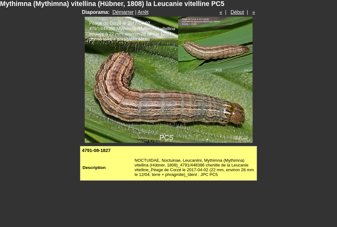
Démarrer (123, 12)
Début (237, 12)
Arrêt (143, 12)
